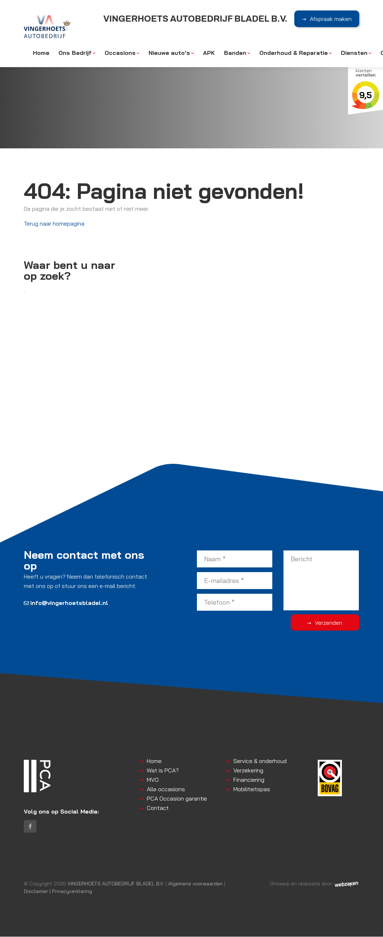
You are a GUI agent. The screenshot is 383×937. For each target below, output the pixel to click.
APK (209, 53)
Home (41, 53)
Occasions (120, 53)
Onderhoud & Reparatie (293, 53)
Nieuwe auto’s (169, 53)
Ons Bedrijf (75, 53)
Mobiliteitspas (251, 789)
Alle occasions (166, 789)
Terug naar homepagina (54, 223)
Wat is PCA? (163, 770)
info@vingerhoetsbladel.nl (66, 602)
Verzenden (330, 622)
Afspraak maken (331, 19)
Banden (235, 53)
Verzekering (248, 770)
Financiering (248, 779)
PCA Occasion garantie (177, 798)
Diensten (354, 53)
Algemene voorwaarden (195, 884)
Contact (158, 807)
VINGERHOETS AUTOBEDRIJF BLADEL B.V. (115, 884)
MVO (153, 779)
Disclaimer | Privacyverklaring (58, 891)
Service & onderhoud (260, 760)
